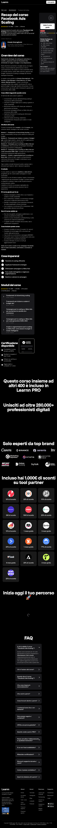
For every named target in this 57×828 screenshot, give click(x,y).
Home (22, 792)
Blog (31, 798)
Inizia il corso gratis (47, 26)
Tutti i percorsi (23, 803)
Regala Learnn (40, 809)
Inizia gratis (50, 2)
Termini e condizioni (41, 824)
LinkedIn (32, 801)
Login (48, 798)
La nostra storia (23, 796)
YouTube (32, 792)
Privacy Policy (27, 824)
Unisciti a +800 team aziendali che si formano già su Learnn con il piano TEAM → (47, 70)
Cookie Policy (33, 824)
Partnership (42, 797)
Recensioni (50, 795)
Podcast (32, 804)
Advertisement (12, 10)
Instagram (32, 795)
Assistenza (50, 792)
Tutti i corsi (4, 10)
